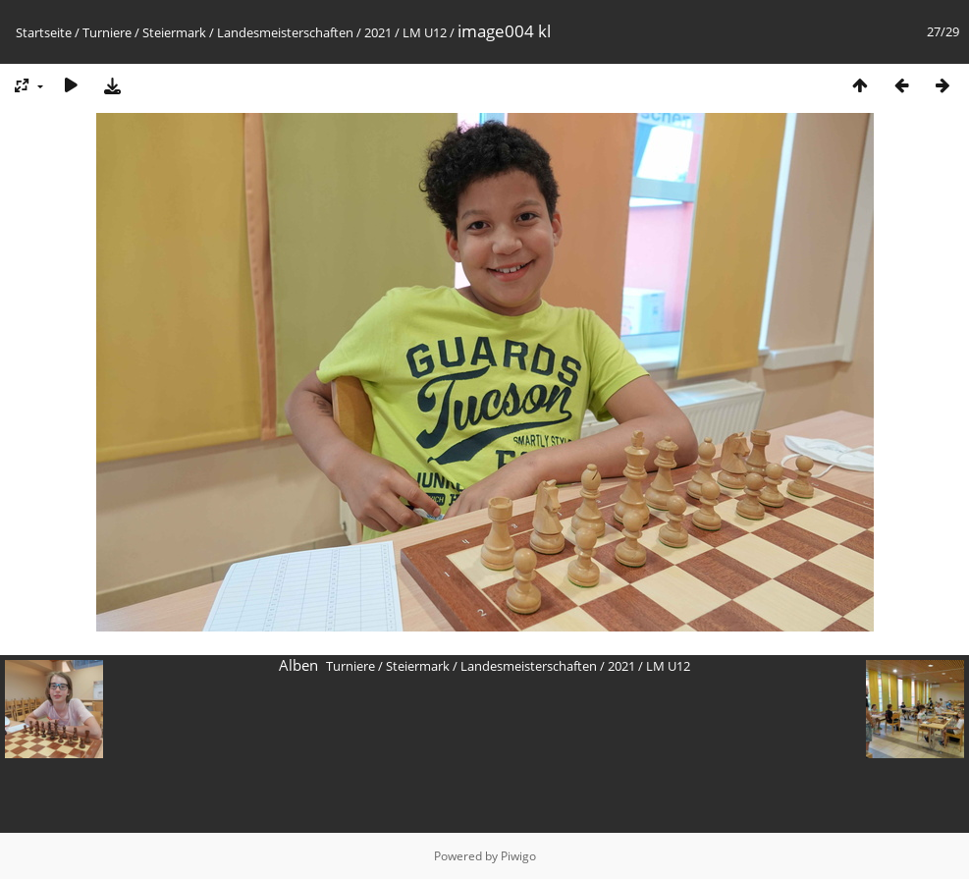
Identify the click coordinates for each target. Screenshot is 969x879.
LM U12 (425, 32)
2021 (378, 32)
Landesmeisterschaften (285, 32)
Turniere (107, 32)
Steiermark (174, 32)
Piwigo (518, 856)
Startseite (44, 32)
